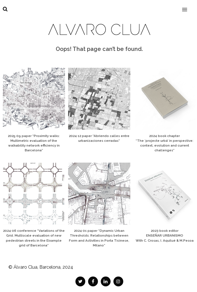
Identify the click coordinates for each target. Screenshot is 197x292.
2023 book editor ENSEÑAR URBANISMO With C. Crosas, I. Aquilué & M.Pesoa (165, 235)
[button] (188, 6)
